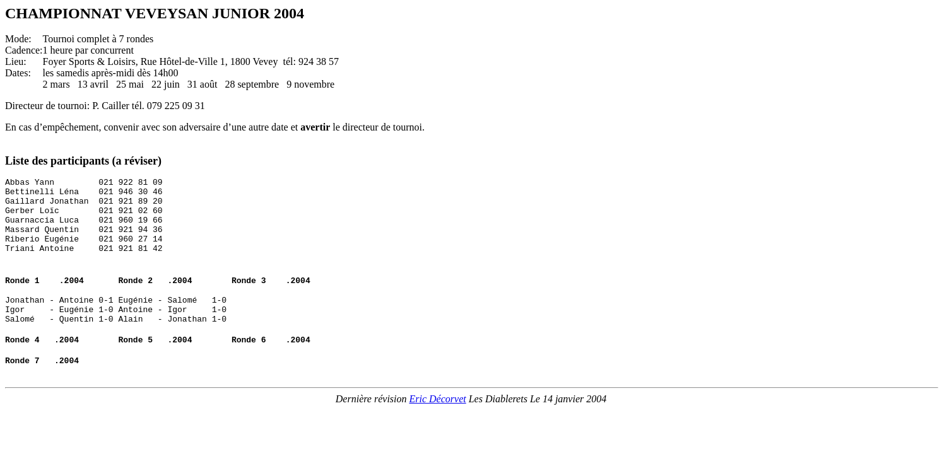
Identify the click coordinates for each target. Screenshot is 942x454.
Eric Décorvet (437, 425)
